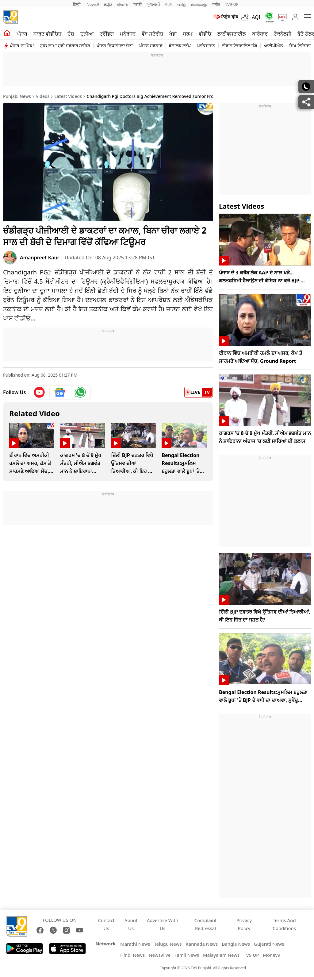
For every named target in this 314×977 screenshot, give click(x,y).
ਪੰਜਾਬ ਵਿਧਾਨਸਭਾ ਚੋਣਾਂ (115, 45)
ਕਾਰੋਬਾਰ (260, 33)
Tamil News (186, 955)
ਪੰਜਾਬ (22, 33)
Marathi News (135, 944)
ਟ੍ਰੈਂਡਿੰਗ (107, 33)
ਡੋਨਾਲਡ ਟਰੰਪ (180, 45)
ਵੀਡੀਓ (205, 33)
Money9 (271, 955)
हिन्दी (77, 4)
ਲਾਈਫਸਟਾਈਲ (231, 33)
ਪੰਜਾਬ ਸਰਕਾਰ (151, 45)
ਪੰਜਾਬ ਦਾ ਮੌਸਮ (22, 45)
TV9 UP (251, 955)
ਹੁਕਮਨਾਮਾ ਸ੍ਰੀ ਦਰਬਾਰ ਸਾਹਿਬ (65, 45)
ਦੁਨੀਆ (87, 33)
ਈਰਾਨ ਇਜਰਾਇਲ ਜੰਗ (239, 45)
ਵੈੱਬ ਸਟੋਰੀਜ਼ (152, 33)
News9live (159, 955)
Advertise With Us (162, 924)
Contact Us (106, 924)
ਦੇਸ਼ (70, 33)
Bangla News (236, 944)
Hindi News (132, 955)
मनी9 (216, 4)
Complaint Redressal (205, 924)
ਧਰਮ (188, 33)
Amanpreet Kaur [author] (40, 257)
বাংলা (168, 4)
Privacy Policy (244, 924)
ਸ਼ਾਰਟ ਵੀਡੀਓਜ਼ (47, 33)
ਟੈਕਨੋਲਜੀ (282, 33)
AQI (256, 17)
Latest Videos (68, 96)
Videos (42, 96)
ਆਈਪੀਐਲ (273, 45)
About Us (131, 924)
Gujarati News (269, 944)
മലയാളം (199, 4)
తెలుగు (122, 4)
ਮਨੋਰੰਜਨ (128, 33)
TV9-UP (232, 4)
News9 (92, 4)
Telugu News (168, 944)
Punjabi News (17, 96)
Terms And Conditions (284, 924)
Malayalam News (221, 955)
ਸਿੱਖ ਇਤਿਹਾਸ (300, 45)
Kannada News (202, 944)
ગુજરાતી (153, 4)
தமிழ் (181, 4)
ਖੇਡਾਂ (173, 33)
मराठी (137, 4)
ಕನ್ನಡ (108, 4)
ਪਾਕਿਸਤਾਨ (206, 45)
